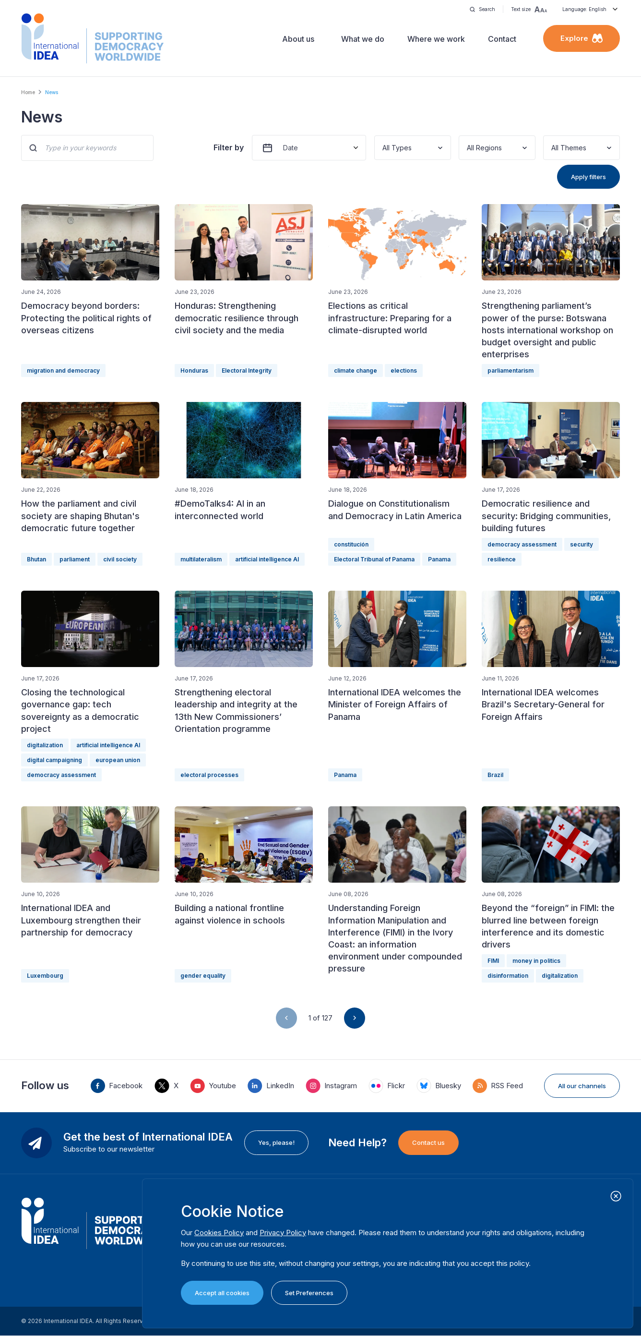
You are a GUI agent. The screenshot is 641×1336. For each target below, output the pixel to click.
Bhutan (36, 559)
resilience (501, 559)
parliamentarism (510, 370)
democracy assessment (522, 544)
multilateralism (201, 559)
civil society (120, 559)
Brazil (495, 774)
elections (404, 370)
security (581, 544)
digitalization (45, 745)
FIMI (493, 960)
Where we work (436, 39)
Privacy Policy (283, 1232)
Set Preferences (309, 1293)
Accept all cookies (222, 1293)
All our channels (582, 1086)
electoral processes (209, 774)
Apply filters (588, 177)
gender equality (203, 975)
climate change (355, 370)
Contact (502, 39)
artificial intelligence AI (267, 559)
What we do (362, 39)
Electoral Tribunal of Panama (374, 559)
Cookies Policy (219, 1232)
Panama (439, 559)
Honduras (194, 370)
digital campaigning (54, 760)
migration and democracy (63, 370)
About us (298, 39)
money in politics (536, 960)
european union (117, 760)
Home (28, 92)
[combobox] (383, 148)
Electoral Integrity (247, 370)
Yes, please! (276, 1142)
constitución (351, 544)
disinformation (507, 975)
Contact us (428, 1142)
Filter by (229, 147)
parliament (74, 559)
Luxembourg (45, 975)
